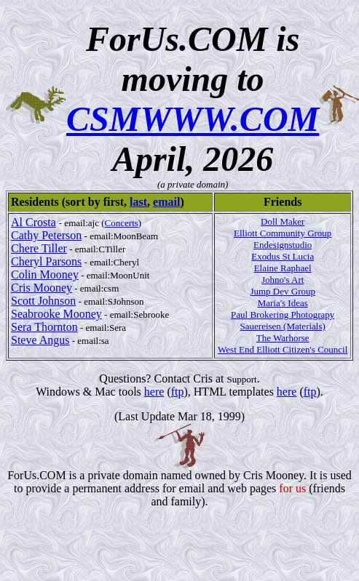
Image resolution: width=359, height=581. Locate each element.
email (166, 202)
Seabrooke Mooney (56, 314)
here (154, 391)
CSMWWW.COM (192, 119)
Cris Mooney (41, 287)
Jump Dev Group (282, 291)
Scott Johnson (43, 300)
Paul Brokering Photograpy (282, 314)
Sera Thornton (44, 327)
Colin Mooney (45, 274)
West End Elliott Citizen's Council (282, 349)
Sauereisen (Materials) (283, 326)
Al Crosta (33, 222)
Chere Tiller (39, 248)
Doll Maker (282, 221)
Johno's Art (282, 279)
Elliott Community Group (282, 233)
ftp (177, 391)
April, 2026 (192, 159)
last (138, 202)
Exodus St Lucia (282, 256)
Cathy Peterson (46, 235)
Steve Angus (40, 340)
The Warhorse (282, 337)
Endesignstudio (282, 244)
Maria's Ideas (283, 302)
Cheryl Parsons (46, 261)
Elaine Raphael (283, 268)
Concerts (121, 222)
